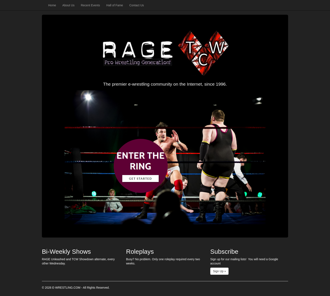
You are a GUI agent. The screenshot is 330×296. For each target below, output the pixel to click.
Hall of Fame (114, 5)
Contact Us (136, 5)
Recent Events (90, 5)
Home (52, 5)
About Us (68, 5)
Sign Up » (219, 271)
